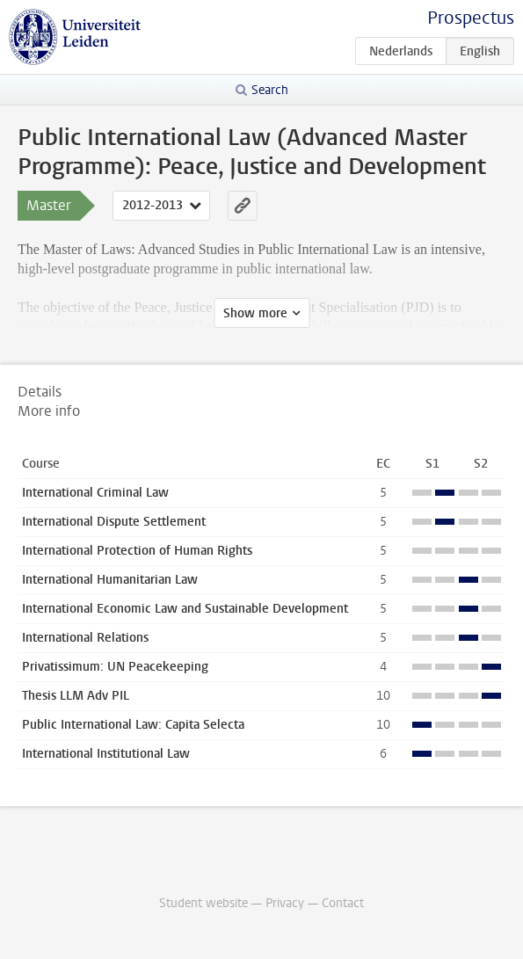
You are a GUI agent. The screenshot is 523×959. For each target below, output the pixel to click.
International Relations (85, 637)
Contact (343, 903)
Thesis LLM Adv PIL (75, 695)
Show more (255, 313)
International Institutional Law (106, 753)
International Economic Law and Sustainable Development (185, 608)
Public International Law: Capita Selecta (133, 724)
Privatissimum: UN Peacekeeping (115, 666)
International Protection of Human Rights (137, 550)
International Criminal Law (95, 492)
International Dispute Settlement (114, 521)
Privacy (284, 903)
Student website (203, 903)
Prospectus (470, 18)
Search (269, 90)
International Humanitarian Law (110, 579)
